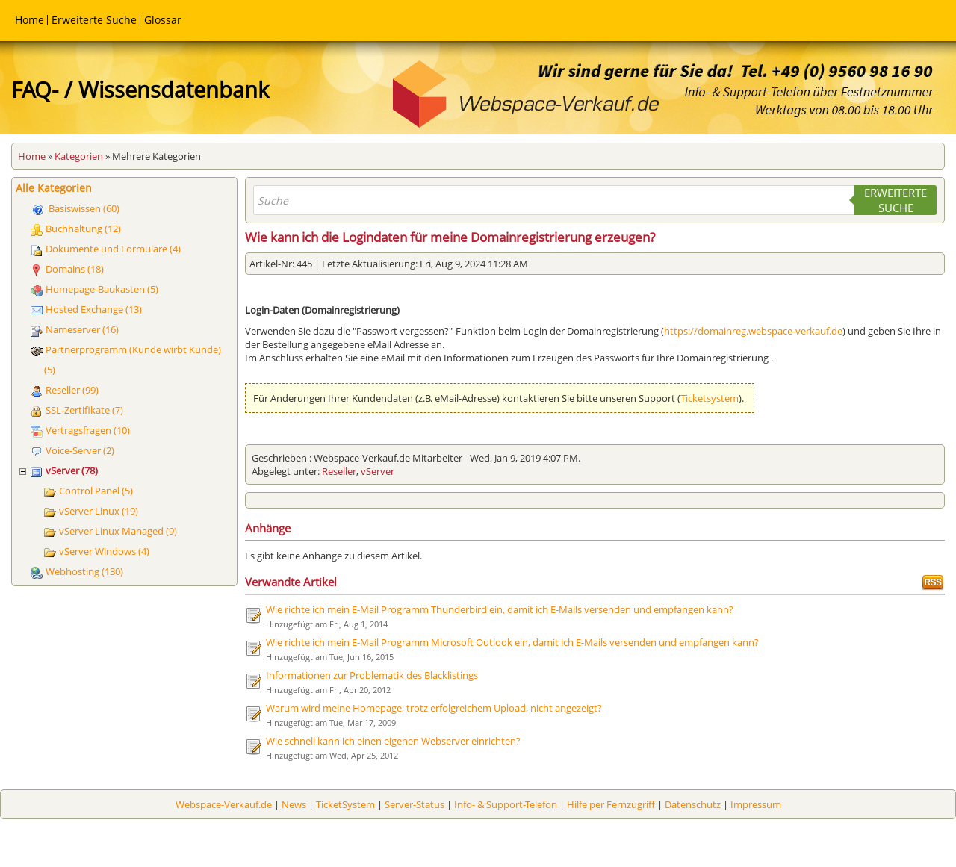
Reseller (339, 471)
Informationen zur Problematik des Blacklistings (372, 675)
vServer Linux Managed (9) (118, 531)
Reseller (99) (72, 390)
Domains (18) (75, 269)
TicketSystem (345, 804)
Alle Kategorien (54, 188)
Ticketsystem (709, 398)
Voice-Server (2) (80, 450)
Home (29, 20)
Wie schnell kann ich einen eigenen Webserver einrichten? (393, 741)
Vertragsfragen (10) (88, 430)
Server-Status (414, 804)
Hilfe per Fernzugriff (611, 804)
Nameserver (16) (82, 329)
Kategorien (79, 156)
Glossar (162, 20)
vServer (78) (72, 470)
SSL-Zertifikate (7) (84, 410)
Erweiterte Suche (94, 20)
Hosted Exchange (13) (94, 309)
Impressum (755, 804)
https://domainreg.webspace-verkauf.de (753, 331)
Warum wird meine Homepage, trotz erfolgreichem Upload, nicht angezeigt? (434, 708)
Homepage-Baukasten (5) (102, 289)
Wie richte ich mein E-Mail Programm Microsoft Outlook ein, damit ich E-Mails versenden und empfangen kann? (512, 642)
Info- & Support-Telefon (505, 804)
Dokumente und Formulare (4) (113, 248)
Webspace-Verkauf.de (224, 804)
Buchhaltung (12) (83, 228)
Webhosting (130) (84, 571)
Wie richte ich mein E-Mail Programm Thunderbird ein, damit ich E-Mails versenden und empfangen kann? (499, 609)
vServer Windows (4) (104, 551)
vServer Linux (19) (98, 511)
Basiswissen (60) (84, 208)
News (294, 804)
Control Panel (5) (96, 490)
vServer (377, 471)
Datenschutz (693, 804)
